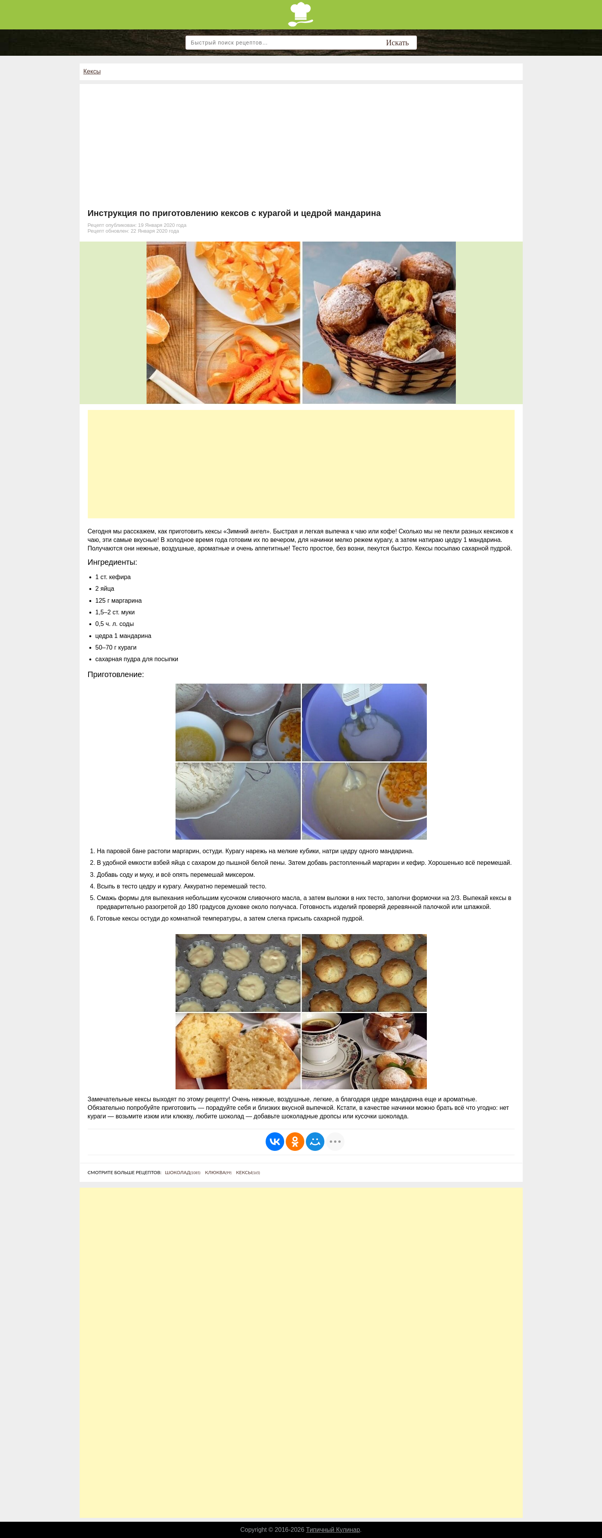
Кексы (92, 71)
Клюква (218, 1172)
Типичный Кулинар (333, 1529)
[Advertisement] (301, 150)
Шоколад (183, 1172)
